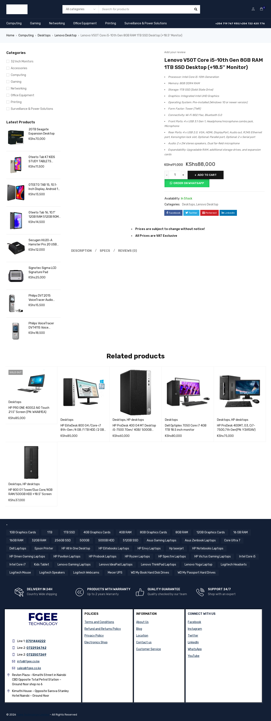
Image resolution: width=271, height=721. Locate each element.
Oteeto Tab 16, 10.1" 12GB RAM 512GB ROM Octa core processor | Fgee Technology (44, 215)
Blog (139, 629)
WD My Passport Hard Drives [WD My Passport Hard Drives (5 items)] (197, 572)
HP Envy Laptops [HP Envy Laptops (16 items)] (149, 548)
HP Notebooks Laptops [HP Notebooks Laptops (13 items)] (207, 548)
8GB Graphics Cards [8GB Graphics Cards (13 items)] (153, 532)
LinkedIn (193, 642)
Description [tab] (81, 251)
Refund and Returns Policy (102, 629)
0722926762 (36, 648)
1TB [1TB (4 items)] (49, 532)
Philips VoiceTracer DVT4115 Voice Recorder (41, 326)
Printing (110, 23)
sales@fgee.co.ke (29, 668)
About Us (142, 622)
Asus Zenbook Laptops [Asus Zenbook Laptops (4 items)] (200, 540)
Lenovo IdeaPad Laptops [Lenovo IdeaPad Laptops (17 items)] (116, 564)
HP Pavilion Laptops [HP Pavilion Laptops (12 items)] (67, 556)
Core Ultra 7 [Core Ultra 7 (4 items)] (232, 540)
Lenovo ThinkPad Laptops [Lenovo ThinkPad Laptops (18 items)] (158, 564)
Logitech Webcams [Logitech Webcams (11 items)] (86, 572)
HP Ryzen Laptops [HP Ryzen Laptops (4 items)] (137, 556)
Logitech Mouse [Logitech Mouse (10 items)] (20, 572)
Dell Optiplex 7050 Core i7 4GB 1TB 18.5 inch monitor (185, 428)
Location (142, 635)
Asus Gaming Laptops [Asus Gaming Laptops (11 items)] (161, 540)
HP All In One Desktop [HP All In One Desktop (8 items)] (76, 548)
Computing (14, 23)
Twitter (193, 635)
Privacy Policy (94, 635)
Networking (57, 23)
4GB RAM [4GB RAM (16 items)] (125, 532)
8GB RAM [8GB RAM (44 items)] (182, 532)
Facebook (194, 622)
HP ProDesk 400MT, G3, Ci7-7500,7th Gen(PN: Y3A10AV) (236, 428)
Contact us (144, 642)
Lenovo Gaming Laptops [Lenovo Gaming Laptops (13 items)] (74, 564)
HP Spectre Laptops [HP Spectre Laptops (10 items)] (172, 556)
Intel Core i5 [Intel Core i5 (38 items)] (247, 556)
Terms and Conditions (99, 622)
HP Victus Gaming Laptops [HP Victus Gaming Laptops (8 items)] (212, 556)
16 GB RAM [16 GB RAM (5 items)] (240, 532)
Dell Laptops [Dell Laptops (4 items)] (18, 548)
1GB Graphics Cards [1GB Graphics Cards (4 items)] (23, 532)
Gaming (35, 23)
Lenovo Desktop (66, 35)
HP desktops (135, 420)
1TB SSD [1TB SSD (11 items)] (69, 532)
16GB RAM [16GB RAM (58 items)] (16, 540)
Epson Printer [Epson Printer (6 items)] (44, 548)
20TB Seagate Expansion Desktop (42, 131)
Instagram (195, 629)
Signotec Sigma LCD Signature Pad (42, 270)
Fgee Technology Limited (33, 714)
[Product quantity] (175, 175)
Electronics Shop (96, 642)
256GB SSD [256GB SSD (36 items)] (63, 540)
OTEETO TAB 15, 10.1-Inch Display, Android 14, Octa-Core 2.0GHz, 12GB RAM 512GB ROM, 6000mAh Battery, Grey (45, 187)
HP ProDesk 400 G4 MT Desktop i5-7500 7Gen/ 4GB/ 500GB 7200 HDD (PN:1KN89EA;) (134, 430)
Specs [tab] (105, 251)
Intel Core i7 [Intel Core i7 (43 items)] (18, 564)
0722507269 (36, 654)
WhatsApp (195, 649)
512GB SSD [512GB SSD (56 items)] (130, 540)
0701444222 (36, 641)
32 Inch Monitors (22, 61)
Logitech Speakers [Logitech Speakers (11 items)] (52, 572)
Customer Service (148, 649)
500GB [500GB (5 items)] (84, 540)
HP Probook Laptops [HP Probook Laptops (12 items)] (102, 556)
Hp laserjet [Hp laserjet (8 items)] (176, 548)
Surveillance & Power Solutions (145, 23)
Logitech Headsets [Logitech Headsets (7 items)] (234, 564)
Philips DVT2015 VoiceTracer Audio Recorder (41, 298)
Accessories (19, 68)
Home (10, 35)
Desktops (44, 35)
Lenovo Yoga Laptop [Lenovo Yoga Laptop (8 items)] (198, 564)
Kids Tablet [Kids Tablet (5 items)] (41, 564)
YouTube (193, 656)
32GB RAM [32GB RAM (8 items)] (39, 540)
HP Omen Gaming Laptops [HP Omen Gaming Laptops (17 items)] (27, 556)
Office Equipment (85, 23)
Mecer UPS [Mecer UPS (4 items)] (115, 572)
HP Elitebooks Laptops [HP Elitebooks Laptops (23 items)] (114, 548)
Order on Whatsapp (188, 183)
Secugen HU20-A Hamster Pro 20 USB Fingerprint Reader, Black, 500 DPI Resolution (43, 242)
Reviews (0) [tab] (127, 251)
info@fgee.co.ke (28, 661)
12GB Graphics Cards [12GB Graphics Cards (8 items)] (210, 532)
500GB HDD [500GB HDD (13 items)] (106, 540)
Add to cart (207, 174)
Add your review (174, 52)
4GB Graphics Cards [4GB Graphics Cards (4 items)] (97, 532)
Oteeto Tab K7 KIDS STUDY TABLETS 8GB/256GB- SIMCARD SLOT (44, 159)
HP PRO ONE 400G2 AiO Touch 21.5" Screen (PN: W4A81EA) (28, 410)
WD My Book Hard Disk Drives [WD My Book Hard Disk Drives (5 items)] (150, 572)
